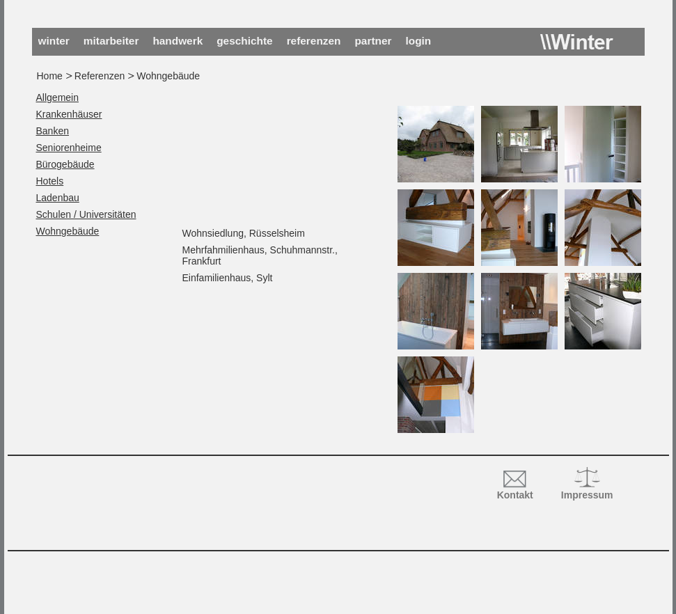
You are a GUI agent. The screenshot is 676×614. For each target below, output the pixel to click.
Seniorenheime (69, 147)
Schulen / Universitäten (86, 214)
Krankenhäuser (69, 114)
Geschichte (244, 41)
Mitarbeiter (111, 41)
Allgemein (57, 97)
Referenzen (314, 41)
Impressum (587, 495)
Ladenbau (57, 197)
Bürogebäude (65, 164)
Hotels (50, 181)
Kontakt (515, 495)
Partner (372, 41)
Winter (576, 41)
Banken (52, 130)
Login (419, 41)
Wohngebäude (68, 231)
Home (50, 75)
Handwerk (177, 41)
